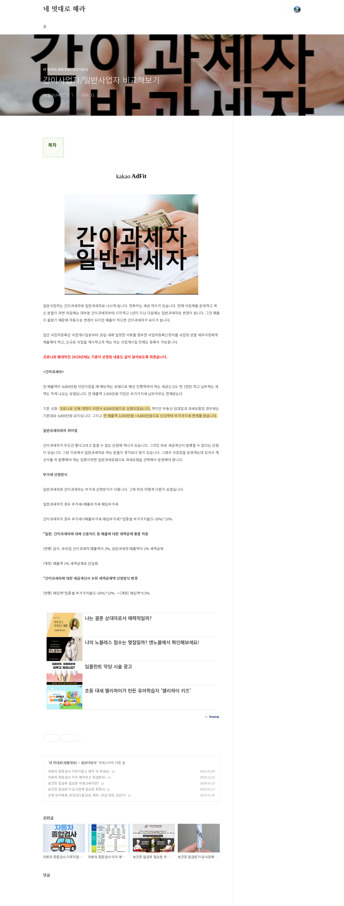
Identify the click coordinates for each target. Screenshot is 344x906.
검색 (286, 9)
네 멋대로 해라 (64, 9)
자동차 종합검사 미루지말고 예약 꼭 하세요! (79, 771)
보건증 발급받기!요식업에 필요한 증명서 (76, 789)
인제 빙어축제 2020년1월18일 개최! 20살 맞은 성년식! (87, 795)
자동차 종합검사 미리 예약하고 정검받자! (77, 777)
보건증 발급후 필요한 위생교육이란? (73, 783)
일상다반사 (89, 762)
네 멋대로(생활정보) (63, 762)
